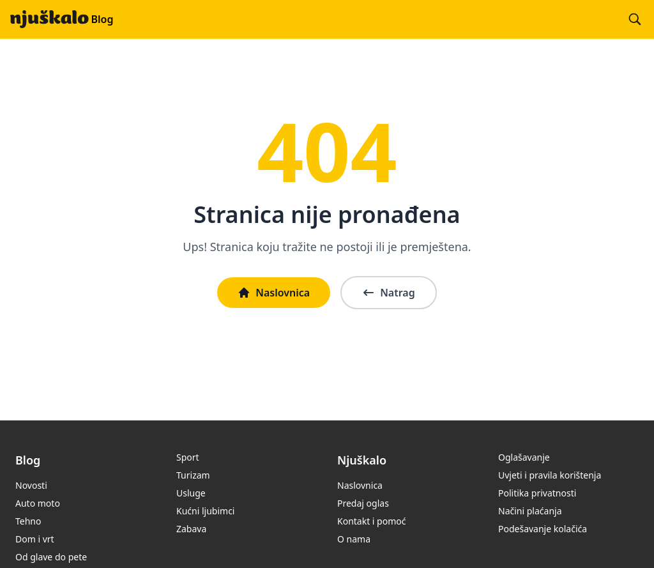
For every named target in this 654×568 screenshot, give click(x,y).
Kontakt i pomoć (371, 521)
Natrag (388, 293)
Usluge (191, 493)
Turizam (193, 475)
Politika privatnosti (537, 493)
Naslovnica (274, 293)
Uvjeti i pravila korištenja (549, 475)
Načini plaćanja (530, 511)
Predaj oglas (363, 503)
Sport (187, 457)
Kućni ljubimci (205, 511)
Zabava (191, 529)
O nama (353, 539)
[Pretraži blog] (635, 19)
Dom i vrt (34, 539)
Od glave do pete (51, 557)
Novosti (31, 485)
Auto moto (37, 503)
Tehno (28, 521)
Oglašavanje (524, 457)
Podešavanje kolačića (542, 529)
